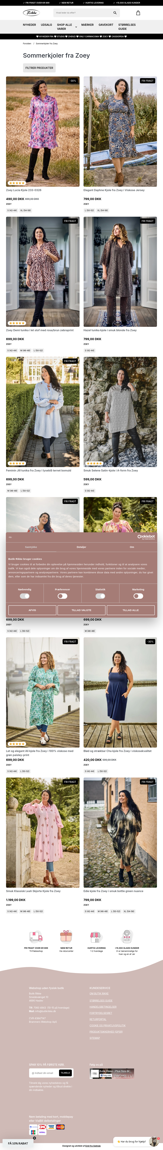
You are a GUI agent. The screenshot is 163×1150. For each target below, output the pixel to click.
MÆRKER (87, 24)
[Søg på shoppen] (115, 12)
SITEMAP (95, 1038)
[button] (18, 1143)
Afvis (32, 610)
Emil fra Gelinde (93, 1146)
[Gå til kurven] (136, 12)
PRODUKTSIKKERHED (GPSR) (106, 1031)
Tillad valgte (81, 610)
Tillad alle (131, 610)
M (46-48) (25, 350)
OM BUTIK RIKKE (99, 993)
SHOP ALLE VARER (66, 26)
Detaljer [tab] (81, 547)
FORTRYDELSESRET (101, 1013)
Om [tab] (132, 547)
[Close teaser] (34, 1138)
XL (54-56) (25, 210)
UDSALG (46, 24)
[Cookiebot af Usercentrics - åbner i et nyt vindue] (140, 537)
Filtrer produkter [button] (39, 68)
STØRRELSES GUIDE (127, 26)
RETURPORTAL (98, 1019)
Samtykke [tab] (31, 547)
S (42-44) (12, 210)
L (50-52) (89, 210)
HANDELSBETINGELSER (103, 1006)
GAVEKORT (106, 24)
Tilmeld (65, 1072)
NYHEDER (29, 24)
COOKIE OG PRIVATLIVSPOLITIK (108, 1025)
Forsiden (27, 43)
